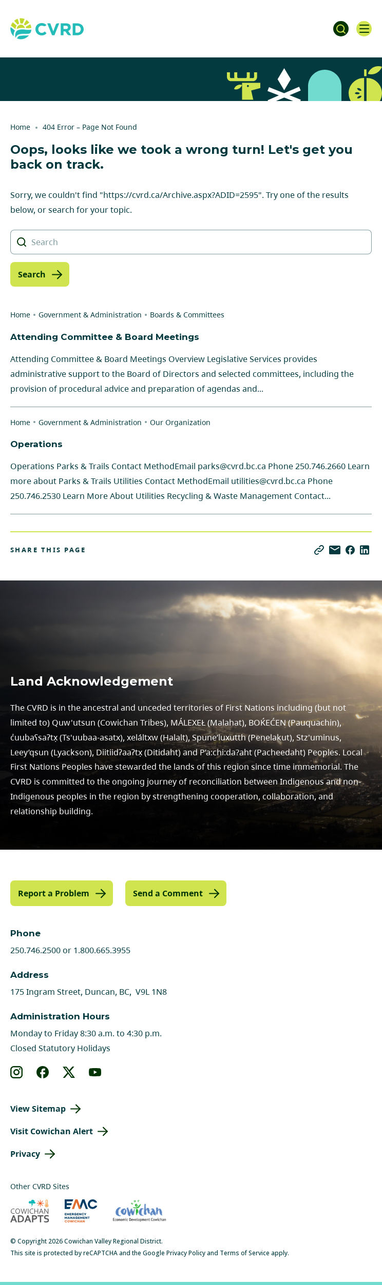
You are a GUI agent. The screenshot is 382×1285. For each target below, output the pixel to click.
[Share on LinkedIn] (364, 550)
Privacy (25, 1153)
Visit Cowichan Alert (51, 1131)
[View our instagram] (16, 1072)
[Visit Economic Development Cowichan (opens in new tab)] (139, 1210)
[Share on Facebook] (350, 550)
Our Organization (180, 422)
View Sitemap (38, 1108)
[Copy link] (319, 550)
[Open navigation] (364, 28)
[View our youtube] (95, 1072)
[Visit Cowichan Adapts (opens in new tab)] (29, 1210)
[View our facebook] (42, 1072)
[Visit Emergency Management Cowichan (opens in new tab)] (81, 1210)
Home (20, 127)
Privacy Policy (185, 1253)
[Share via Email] (335, 550)
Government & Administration (90, 314)
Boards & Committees (187, 314)
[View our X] (69, 1072)
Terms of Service (245, 1253)
